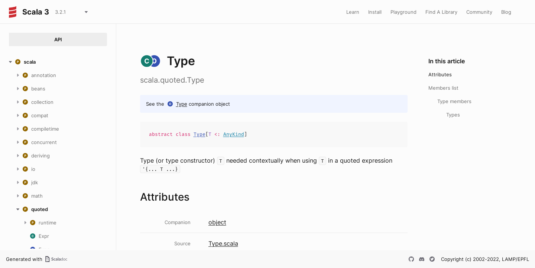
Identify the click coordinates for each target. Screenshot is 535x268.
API (58, 39)
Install (375, 12)
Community (479, 12)
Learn (352, 12)
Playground (403, 12)
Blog (506, 12)
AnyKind (233, 134)
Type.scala (223, 243)
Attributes (440, 74)
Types (453, 115)
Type (181, 104)
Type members (454, 101)
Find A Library (441, 12)
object (217, 222)
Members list (443, 88)
